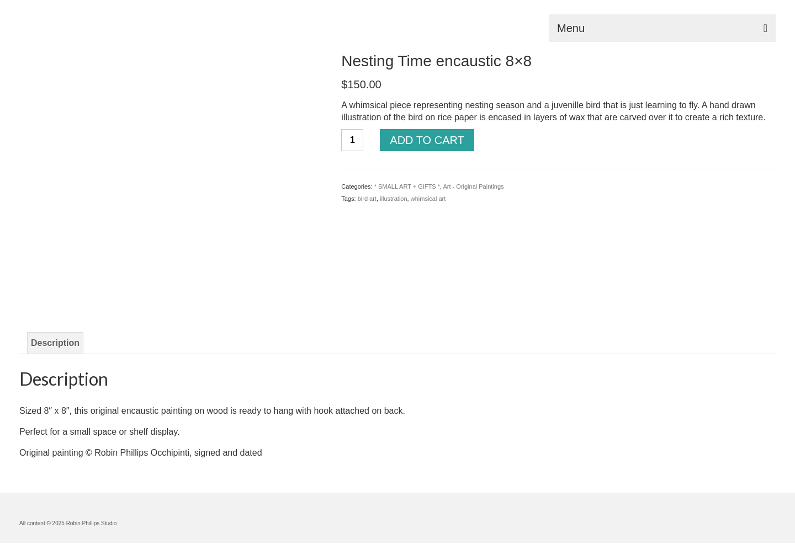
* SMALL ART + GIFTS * (407, 186)
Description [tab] (55, 343)
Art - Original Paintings (473, 186)
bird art (367, 198)
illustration (393, 198)
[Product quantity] (352, 140)
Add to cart (427, 140)
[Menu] (662, 28)
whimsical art (428, 198)
